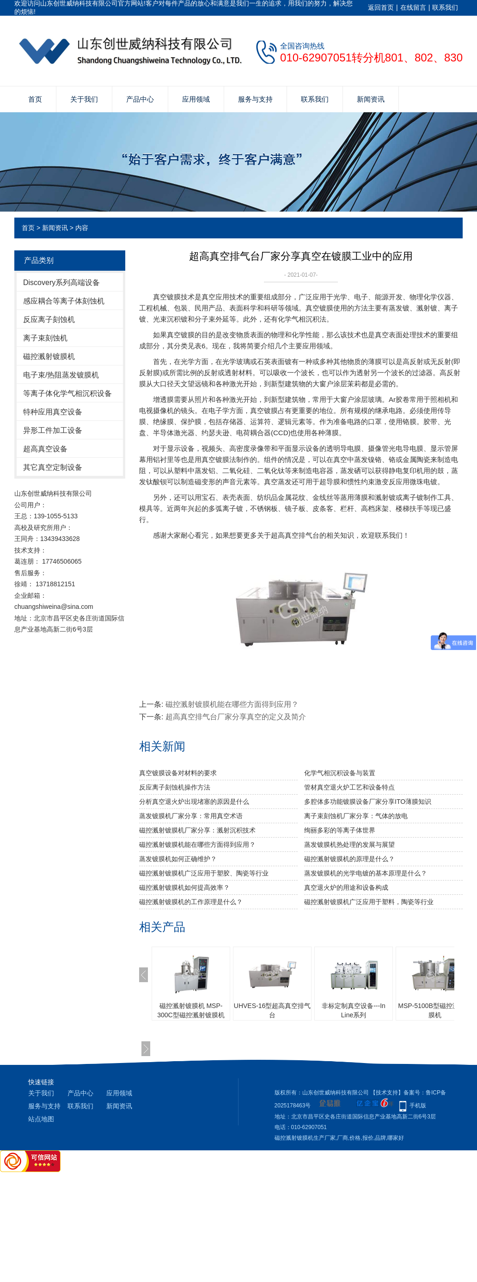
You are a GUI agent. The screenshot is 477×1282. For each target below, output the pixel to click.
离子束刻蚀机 (45, 338)
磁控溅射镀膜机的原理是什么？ (349, 859)
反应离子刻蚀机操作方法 (174, 787)
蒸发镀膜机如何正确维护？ (178, 859)
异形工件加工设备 (52, 430)
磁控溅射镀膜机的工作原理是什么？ (191, 901)
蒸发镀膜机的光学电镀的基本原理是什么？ (365, 873)
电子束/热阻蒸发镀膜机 (61, 375)
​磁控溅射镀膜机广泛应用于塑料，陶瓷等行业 (369, 901)
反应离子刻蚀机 (49, 319)
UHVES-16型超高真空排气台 (272, 1010)
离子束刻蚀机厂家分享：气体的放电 (356, 816)
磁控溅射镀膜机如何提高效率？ (184, 887)
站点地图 (41, 1119)
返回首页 (381, 7)
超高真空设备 (45, 449)
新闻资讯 (371, 99)
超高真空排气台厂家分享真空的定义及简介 (235, 717)
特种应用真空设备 (52, 412)
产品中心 (140, 99)
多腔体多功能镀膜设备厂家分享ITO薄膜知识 (367, 801)
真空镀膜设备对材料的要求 (178, 773)
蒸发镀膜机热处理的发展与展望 (349, 844)
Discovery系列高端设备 (61, 282)
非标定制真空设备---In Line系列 (353, 1010)
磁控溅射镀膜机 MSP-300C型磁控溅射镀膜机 (190, 1010)
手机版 (418, 1105)
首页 (35, 99)
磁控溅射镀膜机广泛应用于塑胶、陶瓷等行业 (204, 873)
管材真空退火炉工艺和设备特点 (349, 787)
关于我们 (84, 99)
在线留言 (413, 7)
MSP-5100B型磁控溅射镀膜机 (434, 1010)
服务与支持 (255, 99)
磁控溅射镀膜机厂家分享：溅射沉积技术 (197, 830)
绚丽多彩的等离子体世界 (339, 830)
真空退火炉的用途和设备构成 (346, 887)
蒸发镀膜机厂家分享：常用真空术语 (191, 816)
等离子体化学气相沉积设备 (67, 393)
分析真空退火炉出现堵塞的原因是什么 (194, 801)
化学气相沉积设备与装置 (339, 773)
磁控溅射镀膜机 (49, 356)
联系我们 (445, 7)
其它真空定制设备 (52, 467)
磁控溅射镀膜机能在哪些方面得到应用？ (232, 704)
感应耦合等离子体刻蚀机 (63, 301)
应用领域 (196, 99)
